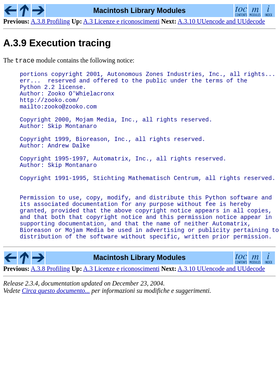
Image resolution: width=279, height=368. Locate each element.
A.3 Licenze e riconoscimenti (121, 21)
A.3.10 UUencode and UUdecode (221, 21)
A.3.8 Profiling (50, 21)
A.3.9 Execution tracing (57, 42)
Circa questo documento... (56, 323)
